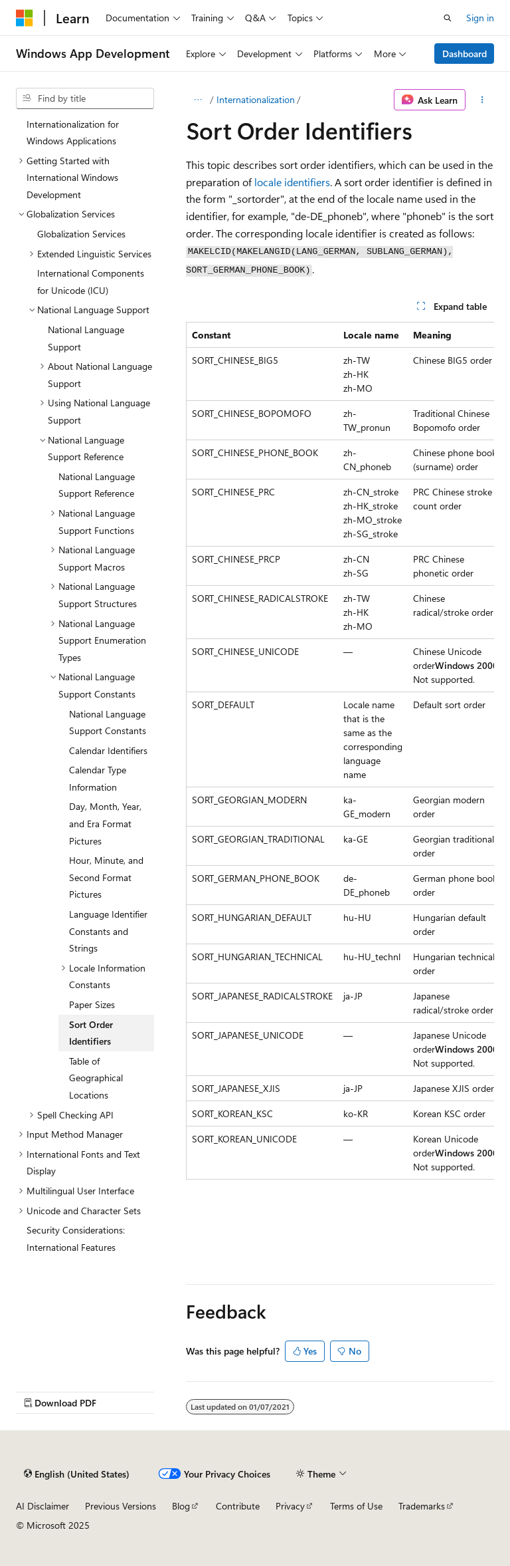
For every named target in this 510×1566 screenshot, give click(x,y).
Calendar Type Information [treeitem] (97, 778)
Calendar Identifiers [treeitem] (108, 750)
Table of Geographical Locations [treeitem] (96, 1078)
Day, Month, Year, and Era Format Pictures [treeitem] (105, 823)
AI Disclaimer (42, 1506)
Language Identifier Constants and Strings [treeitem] (108, 931)
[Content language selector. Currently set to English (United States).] (76, 1473)
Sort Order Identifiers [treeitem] (91, 1033)
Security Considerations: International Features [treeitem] (76, 1238)
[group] (340, 751)
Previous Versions (120, 1506)
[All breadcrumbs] (197, 99)
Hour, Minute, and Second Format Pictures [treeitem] (106, 877)
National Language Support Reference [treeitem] (96, 485)
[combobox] (85, 98)
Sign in (480, 17)
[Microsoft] (24, 18)
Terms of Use (356, 1506)
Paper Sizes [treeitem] (92, 1004)
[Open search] (447, 18)
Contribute (238, 1506)
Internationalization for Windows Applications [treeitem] (73, 133)
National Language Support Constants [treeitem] (107, 722)
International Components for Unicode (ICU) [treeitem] (90, 282)
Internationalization (255, 99)
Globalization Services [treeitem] (81, 233)
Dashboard (464, 53)
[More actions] (482, 99)
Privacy (290, 1506)
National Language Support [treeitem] (86, 338)
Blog (181, 1506)
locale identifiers (292, 182)
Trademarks (421, 1506)
